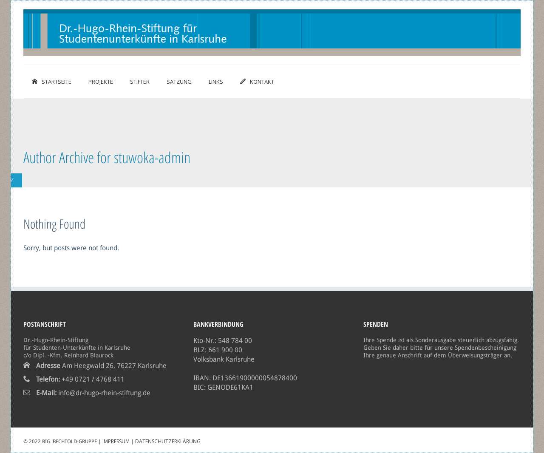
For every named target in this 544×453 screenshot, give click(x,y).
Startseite (51, 81)
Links (216, 81)
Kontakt (257, 81)
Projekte (100, 81)
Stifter (140, 81)
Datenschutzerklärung (168, 441)
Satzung (179, 81)
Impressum (116, 441)
